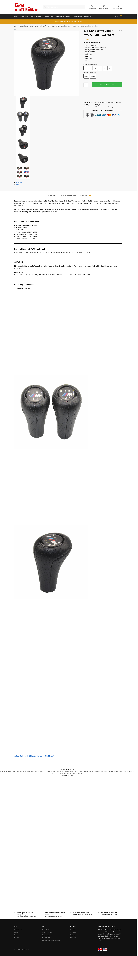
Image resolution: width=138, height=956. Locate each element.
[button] (118, 16)
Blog (15, 935)
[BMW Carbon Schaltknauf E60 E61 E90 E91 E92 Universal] (120, 30)
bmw (71, 775)
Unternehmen (18, 930)
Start (15, 26)
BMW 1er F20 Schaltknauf (16, 771)
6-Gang (93, 76)
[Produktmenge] (85, 84)
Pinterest (73, 935)
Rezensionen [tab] (85, 195)
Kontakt (16, 937)
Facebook (73, 930)
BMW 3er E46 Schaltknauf (71, 771)
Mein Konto (92, 7)
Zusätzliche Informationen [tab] (68, 195)
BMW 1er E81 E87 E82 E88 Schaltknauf (59, 26)
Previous (19, 182)
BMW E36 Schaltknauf (86, 771)
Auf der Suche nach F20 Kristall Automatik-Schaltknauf (33, 756)
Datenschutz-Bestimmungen (51, 940)
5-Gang (86, 76)
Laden (16, 932)
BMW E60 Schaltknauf (100, 771)
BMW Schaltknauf (40, 26)
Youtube (73, 937)
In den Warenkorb (107, 85)
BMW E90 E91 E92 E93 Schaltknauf (118, 771)
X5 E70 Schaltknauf (77, 773)
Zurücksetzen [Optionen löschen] (87, 80)
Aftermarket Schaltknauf (26, 26)
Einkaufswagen (117, 7)
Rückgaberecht (47, 937)
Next (17, 185)
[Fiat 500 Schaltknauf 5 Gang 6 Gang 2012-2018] (121, 30)
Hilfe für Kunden (104, 7)
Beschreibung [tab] (51, 195)
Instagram (73, 932)
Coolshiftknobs (20, 949)
